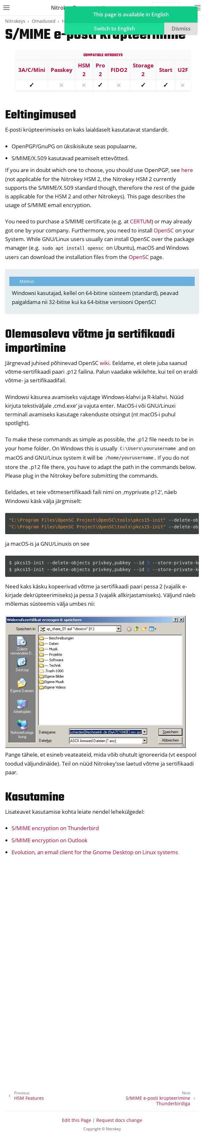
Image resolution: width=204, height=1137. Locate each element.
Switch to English (114, 28)
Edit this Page (76, 1120)
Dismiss (181, 28)
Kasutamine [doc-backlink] (34, 797)
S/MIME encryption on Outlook (50, 840)
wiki (104, 363)
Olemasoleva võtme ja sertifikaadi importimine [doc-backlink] (90, 341)
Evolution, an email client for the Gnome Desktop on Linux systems (95, 852)
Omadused (43, 21)
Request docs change (119, 1120)
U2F (183, 70)
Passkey (61, 70)
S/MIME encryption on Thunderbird (55, 828)
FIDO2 (119, 70)
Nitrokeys (15, 21)
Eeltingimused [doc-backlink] (40, 115)
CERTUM (140, 221)
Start (165, 70)
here (187, 170)
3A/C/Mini (31, 70)
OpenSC (164, 230)
